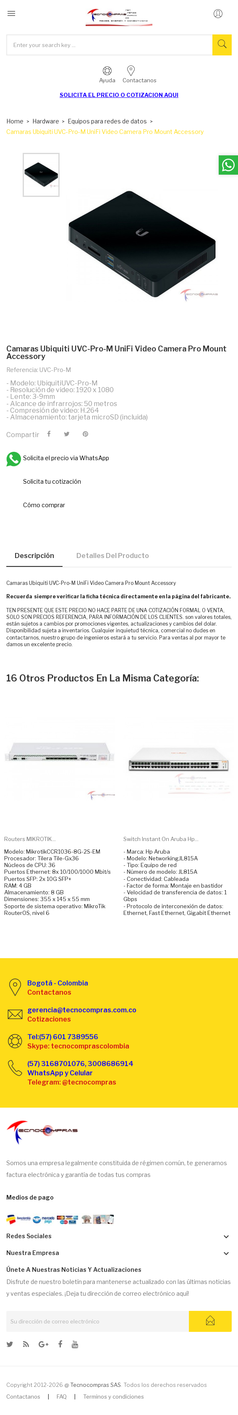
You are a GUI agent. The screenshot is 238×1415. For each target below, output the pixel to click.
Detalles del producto (112, 556)
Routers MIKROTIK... (30, 839)
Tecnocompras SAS (95, 1384)
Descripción (34, 556)
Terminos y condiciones (113, 1396)
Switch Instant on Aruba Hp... (161, 839)
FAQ (62, 1396)
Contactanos (23, 1396)
